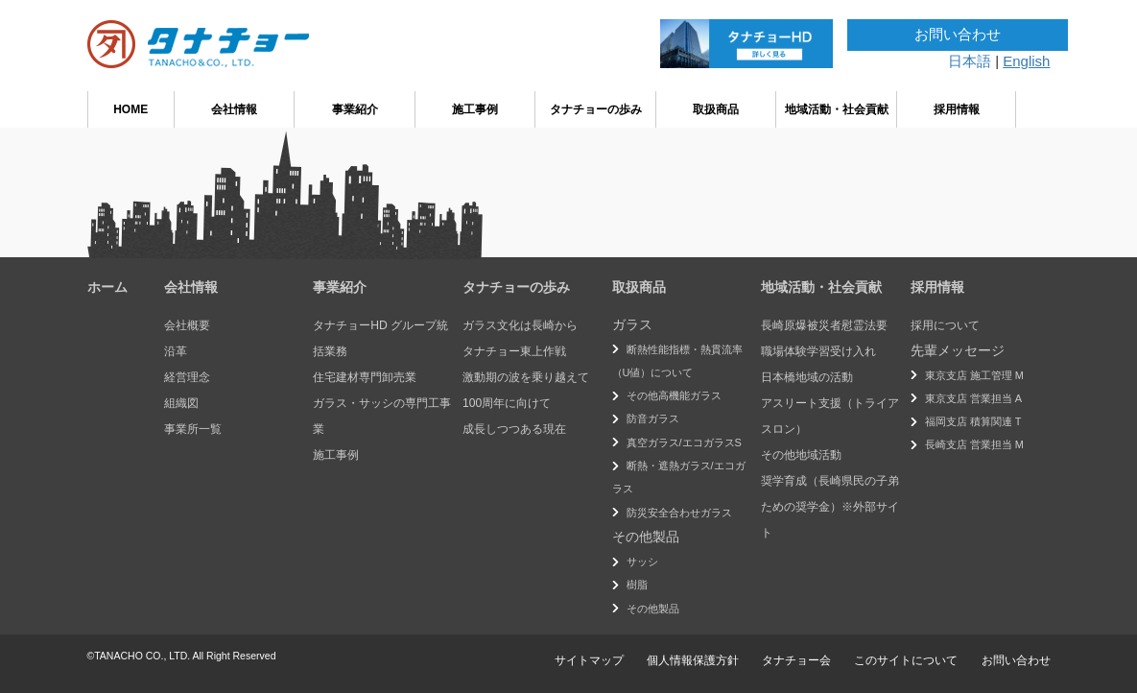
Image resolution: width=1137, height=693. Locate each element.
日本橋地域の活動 (807, 377)
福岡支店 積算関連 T (973, 421)
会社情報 (234, 109)
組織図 (181, 403)
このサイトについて (906, 660)
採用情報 (957, 109)
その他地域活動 (801, 455)
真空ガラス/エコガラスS (684, 442)
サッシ (642, 561)
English (1026, 61)
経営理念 (187, 377)
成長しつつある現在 (514, 429)
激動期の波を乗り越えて (525, 377)
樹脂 (637, 584)
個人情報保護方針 (693, 660)
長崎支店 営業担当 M (974, 444)
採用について (945, 325)
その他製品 (653, 608)
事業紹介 (355, 109)
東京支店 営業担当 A (973, 398)
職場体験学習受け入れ (818, 351)
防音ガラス (653, 418)
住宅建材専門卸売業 (364, 377)
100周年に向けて (506, 403)
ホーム (107, 287)
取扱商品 (716, 109)
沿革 (175, 351)
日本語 (969, 61)
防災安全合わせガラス (679, 512)
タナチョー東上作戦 (514, 351)
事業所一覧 (193, 429)
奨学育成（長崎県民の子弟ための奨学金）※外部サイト (830, 506)
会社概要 (187, 325)
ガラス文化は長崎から (520, 325)
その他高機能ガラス (674, 395)
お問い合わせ (957, 34)
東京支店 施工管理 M (974, 375)
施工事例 (475, 109)
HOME (130, 109)
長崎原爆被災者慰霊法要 (824, 325)
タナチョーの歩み (596, 109)
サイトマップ (589, 660)
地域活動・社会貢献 (836, 109)
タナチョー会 (796, 660)
